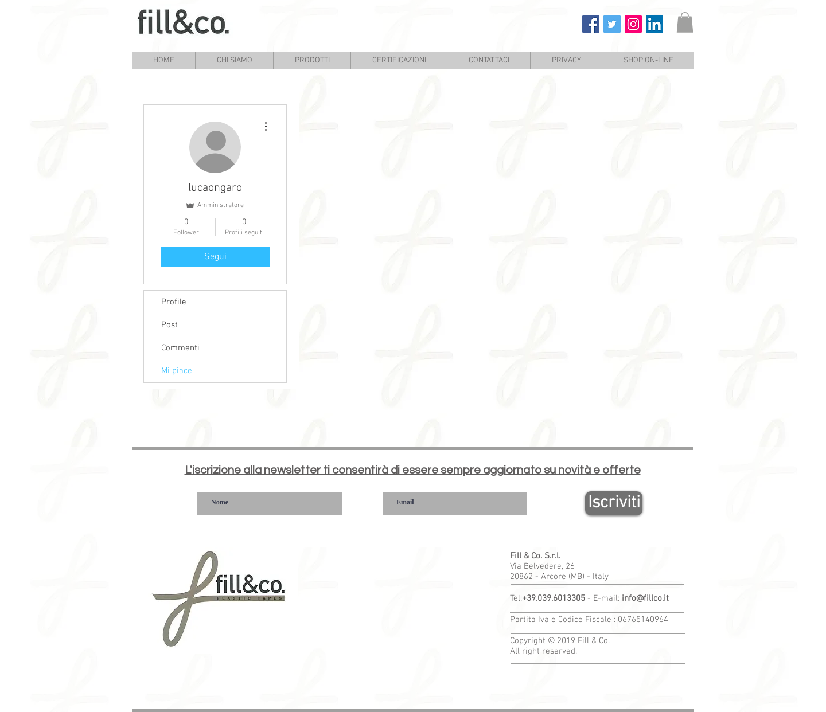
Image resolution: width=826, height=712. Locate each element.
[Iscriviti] (613, 503)
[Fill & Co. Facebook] (590, 24)
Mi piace (176, 371)
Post (169, 325)
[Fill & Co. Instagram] (633, 24)
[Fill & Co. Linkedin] (654, 24)
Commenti (180, 348)
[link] (684, 22)
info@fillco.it (645, 598)
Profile (173, 302)
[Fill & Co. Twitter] (612, 24)
